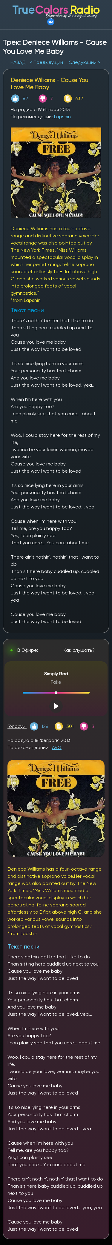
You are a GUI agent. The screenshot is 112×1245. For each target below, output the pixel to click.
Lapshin (62, 116)
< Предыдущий (46, 62)
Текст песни (23, 946)
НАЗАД (18, 62)
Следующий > (84, 62)
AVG (57, 747)
